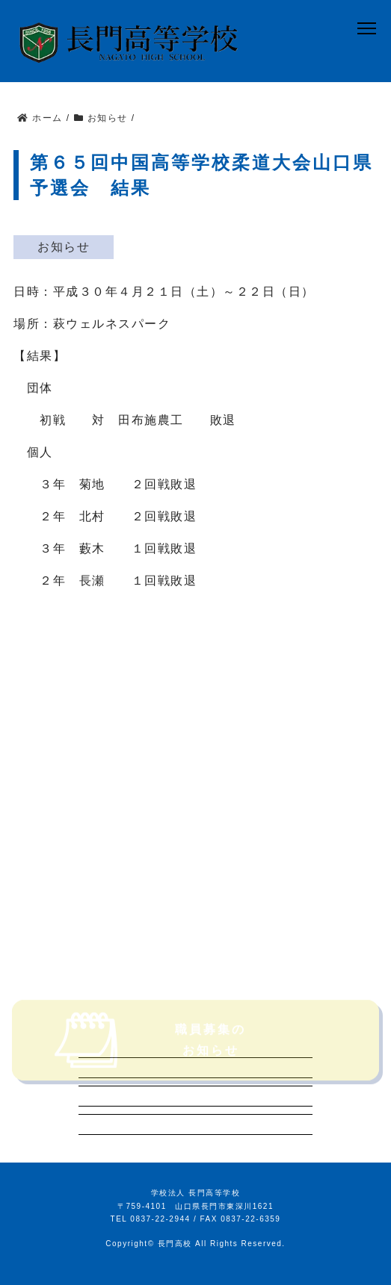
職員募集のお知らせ (148, 1052)
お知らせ (63, 246)
